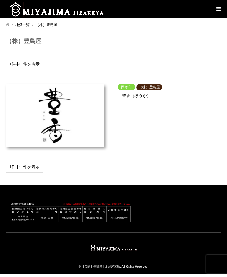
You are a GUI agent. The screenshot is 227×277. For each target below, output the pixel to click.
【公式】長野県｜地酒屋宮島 (101, 266)
